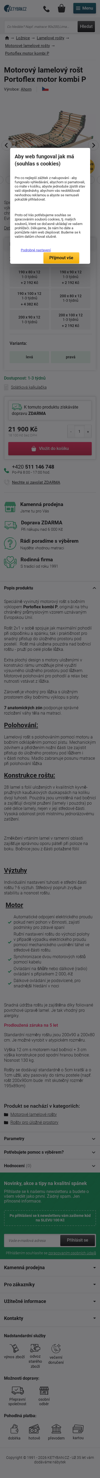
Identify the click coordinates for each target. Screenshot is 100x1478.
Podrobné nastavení (36, 250)
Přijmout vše (61, 257)
